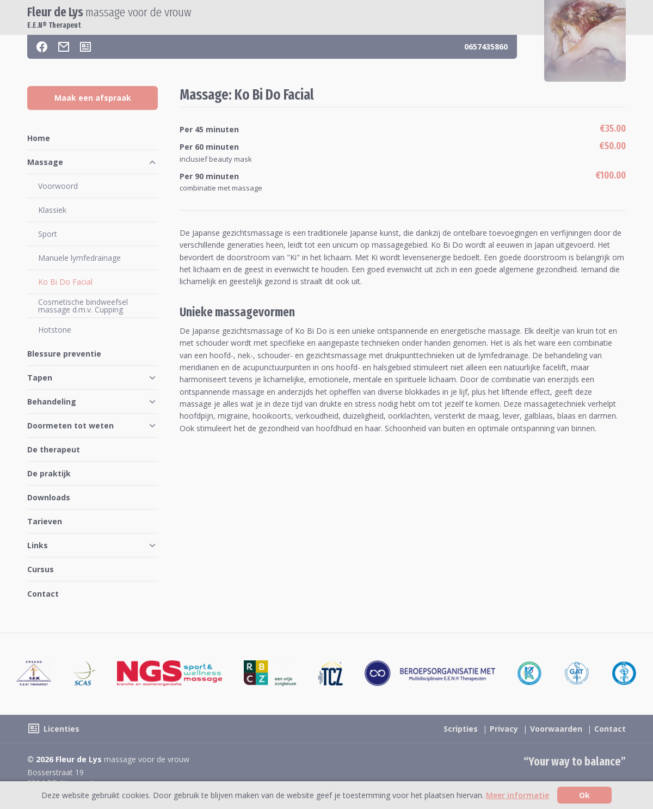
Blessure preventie (64, 353)
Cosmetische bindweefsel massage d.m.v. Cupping (83, 306)
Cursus (40, 569)
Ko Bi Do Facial (65, 282)
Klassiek (52, 210)
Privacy (504, 729)
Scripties (460, 729)
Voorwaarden (556, 729)
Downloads (48, 497)
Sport (47, 234)
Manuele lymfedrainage (79, 258)
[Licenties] (85, 47)
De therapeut (53, 449)
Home (38, 138)
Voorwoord (58, 186)
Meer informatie (517, 795)
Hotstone (54, 329)
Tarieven (44, 521)
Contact (43, 594)
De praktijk (49, 473)
